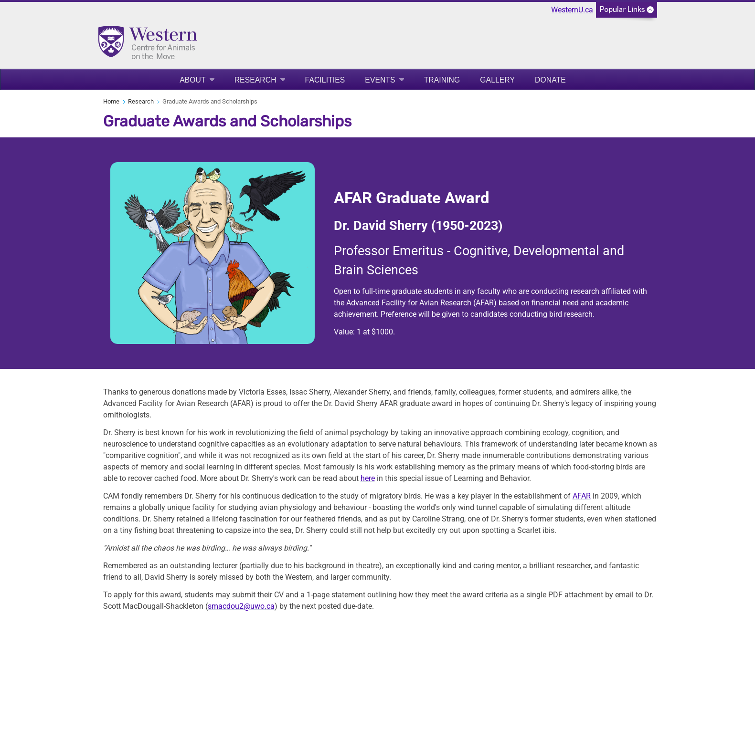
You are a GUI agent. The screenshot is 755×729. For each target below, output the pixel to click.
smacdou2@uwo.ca (241, 606)
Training (442, 80)
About (193, 80)
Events (380, 80)
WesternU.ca (572, 9)
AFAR (582, 495)
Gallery (497, 80)
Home (111, 101)
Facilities (325, 80)
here (368, 478)
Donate (550, 80)
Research (255, 80)
